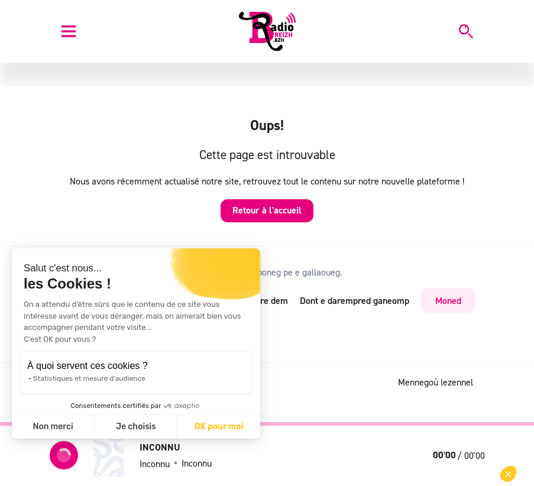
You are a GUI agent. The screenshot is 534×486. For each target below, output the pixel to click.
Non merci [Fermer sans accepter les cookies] (53, 427)
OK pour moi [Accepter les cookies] (219, 427)
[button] (508, 473)
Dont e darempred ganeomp (354, 300)
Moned (448, 300)
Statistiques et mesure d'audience (89, 378)
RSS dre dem (262, 300)
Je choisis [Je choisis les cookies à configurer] (136, 427)
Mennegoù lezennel (435, 382)
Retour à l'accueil (267, 210)
